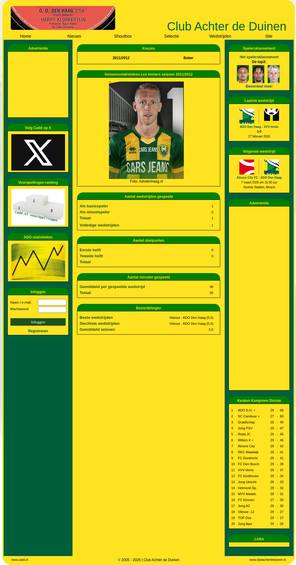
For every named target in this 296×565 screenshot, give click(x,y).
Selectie (171, 36)
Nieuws (74, 36)
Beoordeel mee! (259, 86)
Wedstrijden (220, 36)
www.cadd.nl (19, 559)
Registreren (38, 331)
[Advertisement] (39, 84)
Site (268, 36)
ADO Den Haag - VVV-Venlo (259, 126)
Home (25, 36)
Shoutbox (123, 36)
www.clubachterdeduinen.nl (267, 559)
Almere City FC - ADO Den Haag (259, 177)
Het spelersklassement (259, 57)
